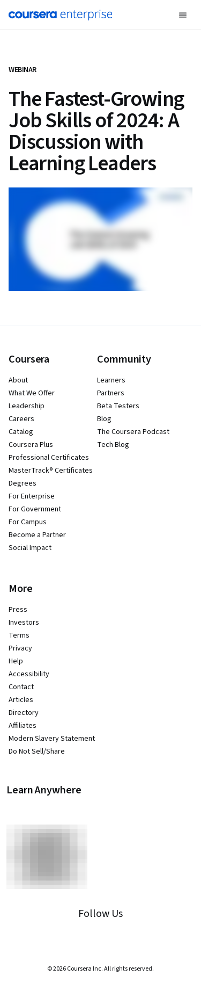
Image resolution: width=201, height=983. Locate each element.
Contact (21, 687)
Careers (21, 419)
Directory (24, 712)
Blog (104, 419)
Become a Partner (37, 535)
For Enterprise (32, 496)
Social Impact (30, 548)
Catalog (21, 432)
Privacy (20, 648)
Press (18, 609)
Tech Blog (113, 444)
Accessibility (29, 674)
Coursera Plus (31, 444)
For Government (35, 509)
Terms (19, 635)
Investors (24, 622)
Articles (21, 700)
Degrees (22, 483)
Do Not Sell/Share (37, 751)
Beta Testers (118, 406)
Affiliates (22, 725)
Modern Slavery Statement (52, 738)
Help (16, 661)
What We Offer (32, 393)
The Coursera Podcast (133, 432)
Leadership (26, 406)
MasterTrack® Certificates (51, 470)
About (18, 380)
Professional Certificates (49, 457)
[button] (182, 15)
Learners (111, 380)
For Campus (28, 522)
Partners (110, 393)
